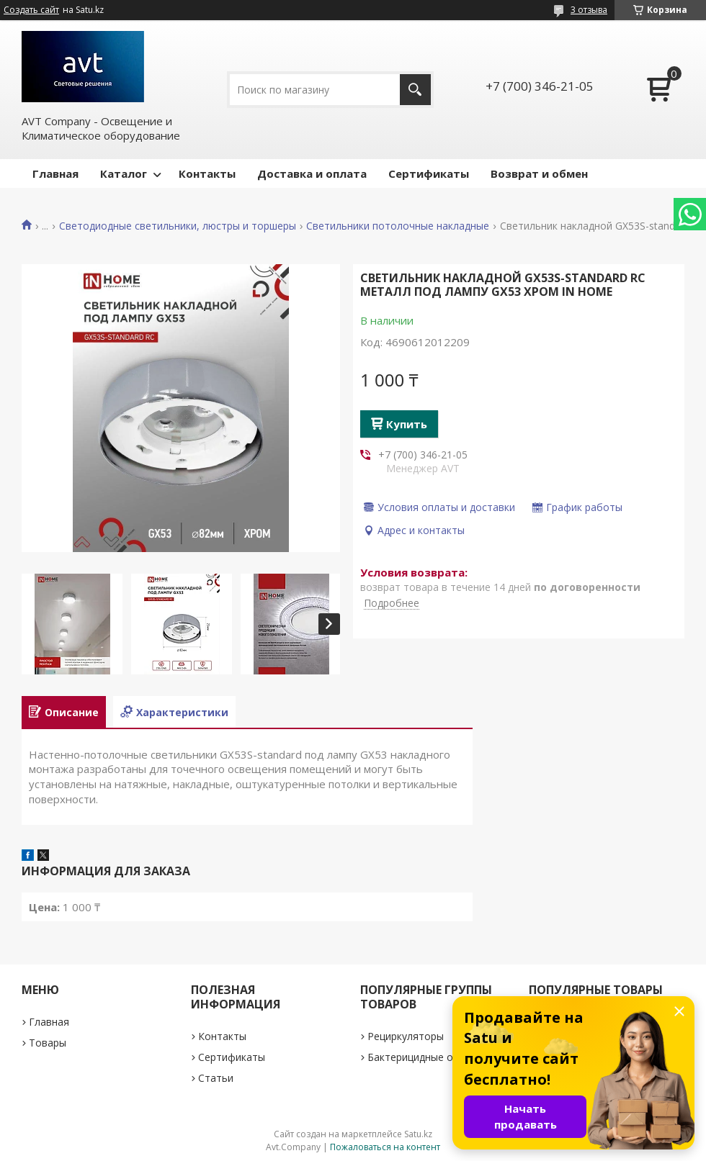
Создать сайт (31, 10)
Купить (406, 424)
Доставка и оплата (312, 173)
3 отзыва (589, 10)
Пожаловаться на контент (385, 1147)
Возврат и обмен (539, 173)
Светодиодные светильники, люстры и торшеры (177, 226)
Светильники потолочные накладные (397, 226)
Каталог (123, 173)
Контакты (207, 173)
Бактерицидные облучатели (436, 1057)
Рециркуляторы (405, 1036)
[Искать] (415, 89)
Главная (55, 173)
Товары (47, 1042)
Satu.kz (418, 1134)
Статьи (215, 1078)
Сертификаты (428, 173)
